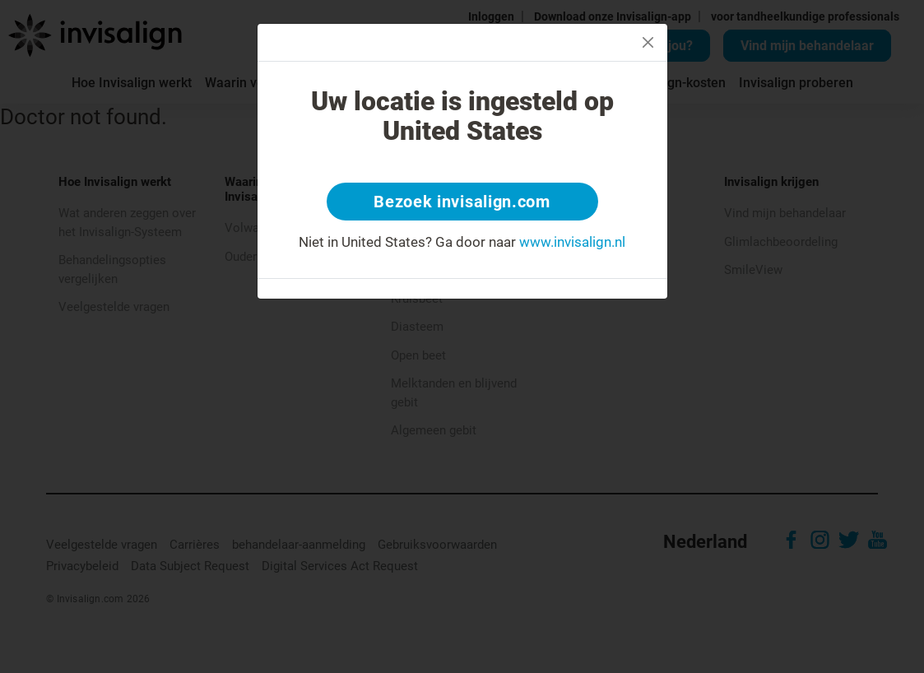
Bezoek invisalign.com (462, 201)
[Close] (648, 42)
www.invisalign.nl (572, 242)
